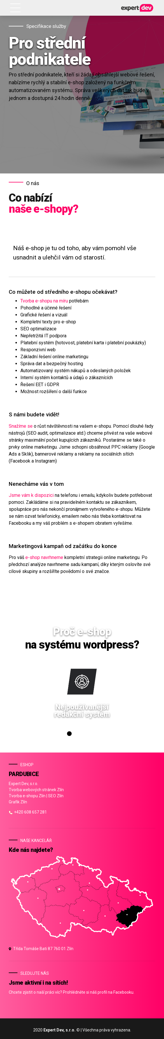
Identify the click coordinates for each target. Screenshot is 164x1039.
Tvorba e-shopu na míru (44, 301)
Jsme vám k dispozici (31, 495)
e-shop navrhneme (44, 557)
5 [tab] (94, 735)
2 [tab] (74, 735)
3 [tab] (81, 735)
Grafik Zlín (18, 802)
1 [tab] (68, 735)
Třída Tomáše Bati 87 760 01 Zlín (41, 948)
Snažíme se (21, 426)
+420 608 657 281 (28, 812)
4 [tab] (87, 735)
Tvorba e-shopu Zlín (27, 795)
